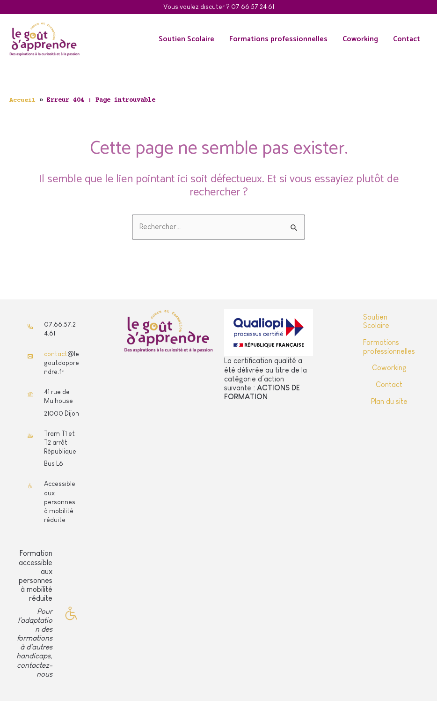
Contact (406, 39)
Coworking (360, 39)
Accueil (22, 100)
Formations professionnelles (278, 39)
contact (55, 354)
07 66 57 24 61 (252, 6)
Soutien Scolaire (186, 39)
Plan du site (389, 400)
